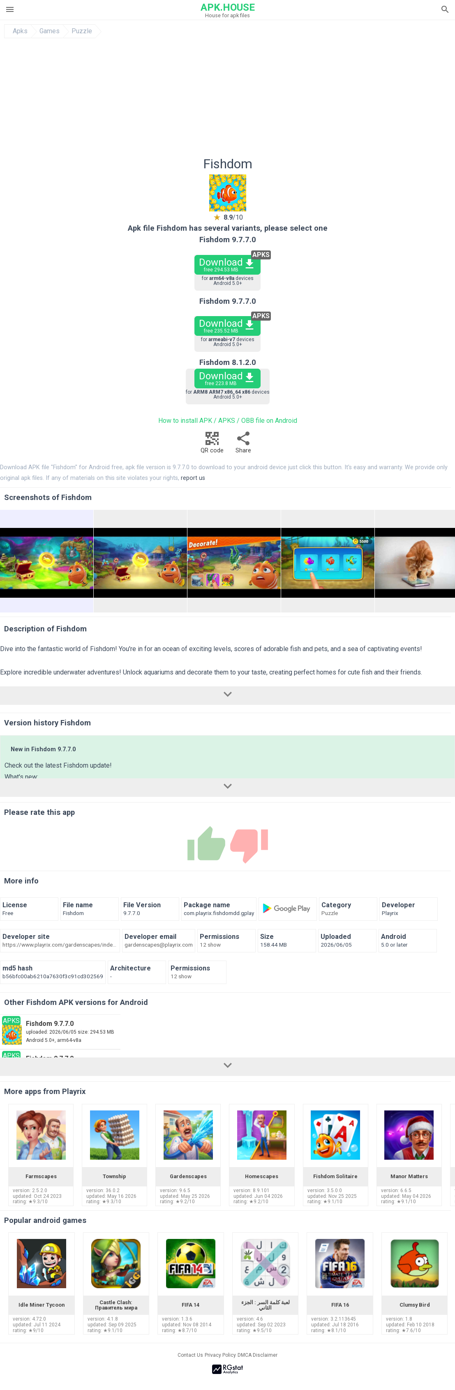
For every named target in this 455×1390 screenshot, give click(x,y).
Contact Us (190, 1355)
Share (243, 444)
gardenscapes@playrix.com (159, 945)
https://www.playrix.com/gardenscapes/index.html (60, 945)
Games (49, 31)
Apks (20, 31)
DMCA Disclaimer (257, 1355)
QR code (212, 444)
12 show (210, 945)
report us (193, 478)
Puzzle (82, 31)
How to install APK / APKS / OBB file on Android (227, 420)
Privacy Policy (220, 1355)
